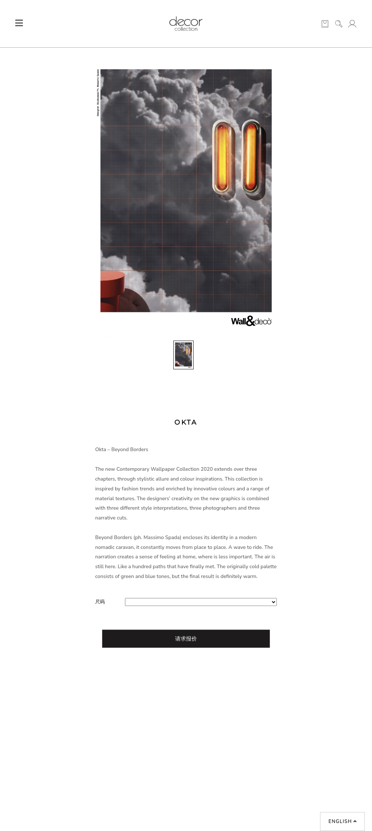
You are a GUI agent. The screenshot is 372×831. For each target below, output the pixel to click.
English (342, 821)
